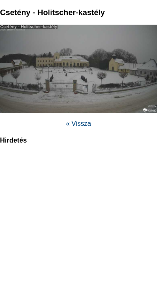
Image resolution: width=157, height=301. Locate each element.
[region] (78, 211)
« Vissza (78, 123)
